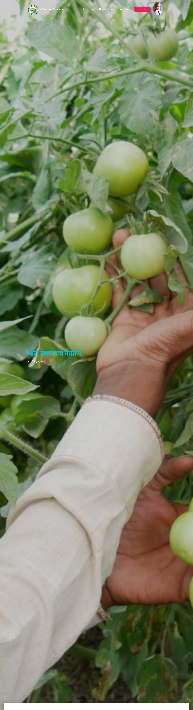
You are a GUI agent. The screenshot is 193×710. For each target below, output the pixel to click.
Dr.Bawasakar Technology (46, 9)
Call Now (142, 9)
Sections (125, 9)
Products (88, 9)
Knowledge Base (107, 9)
